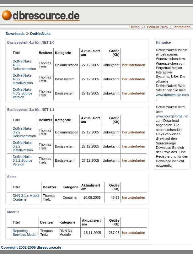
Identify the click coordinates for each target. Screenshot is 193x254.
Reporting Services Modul (24, 232)
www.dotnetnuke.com (172, 95)
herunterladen (133, 65)
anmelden (182, 27)
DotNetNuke (40, 33)
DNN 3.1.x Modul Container (26, 197)
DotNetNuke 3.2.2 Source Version (22, 160)
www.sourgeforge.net (172, 116)
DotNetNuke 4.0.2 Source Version (22, 93)
